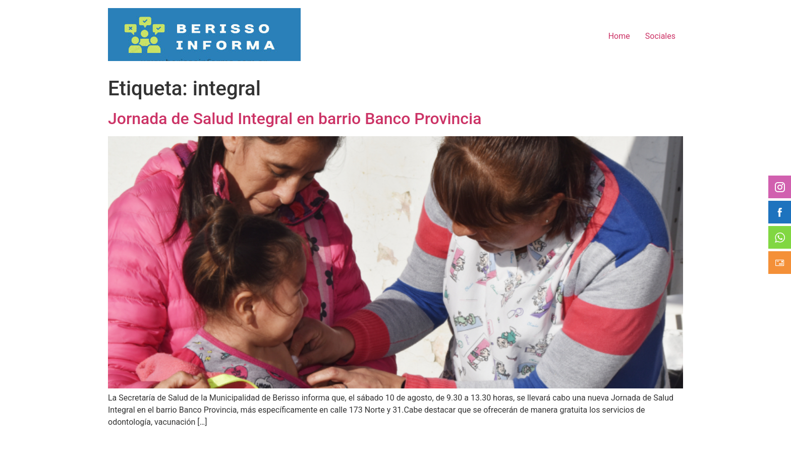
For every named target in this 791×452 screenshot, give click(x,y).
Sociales (660, 36)
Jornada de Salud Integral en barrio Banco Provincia (294, 118)
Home (619, 36)
